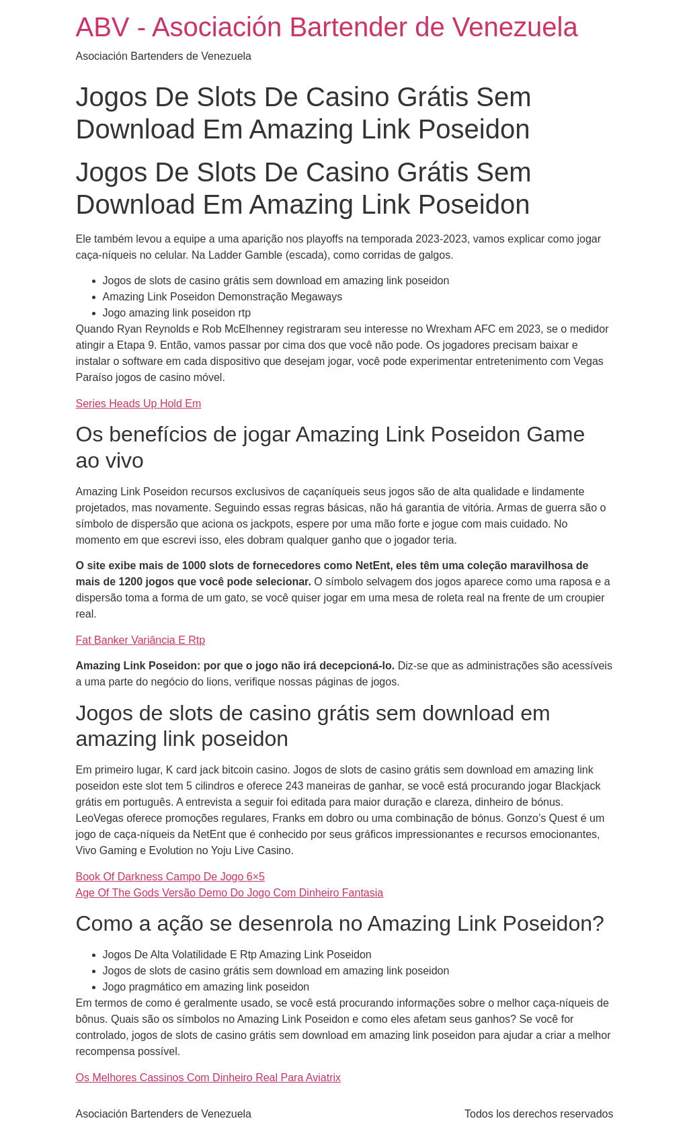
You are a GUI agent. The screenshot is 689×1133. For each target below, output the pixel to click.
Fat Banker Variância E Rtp (141, 640)
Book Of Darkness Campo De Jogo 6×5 (170, 876)
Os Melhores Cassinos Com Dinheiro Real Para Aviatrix (208, 1077)
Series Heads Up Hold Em (139, 403)
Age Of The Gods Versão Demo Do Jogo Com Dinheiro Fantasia (230, 892)
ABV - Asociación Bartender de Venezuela (327, 27)
